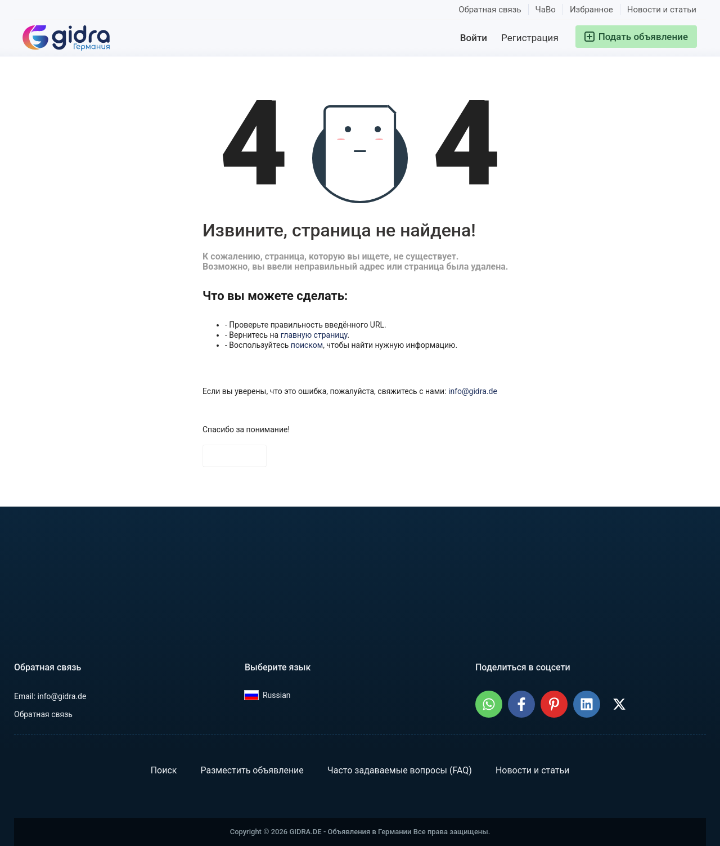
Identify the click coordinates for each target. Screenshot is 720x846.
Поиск (164, 770)
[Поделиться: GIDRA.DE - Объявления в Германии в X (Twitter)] (619, 704)
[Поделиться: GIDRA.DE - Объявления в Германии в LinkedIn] (586, 704)
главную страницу (314, 334)
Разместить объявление (251, 770)
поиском (307, 345)
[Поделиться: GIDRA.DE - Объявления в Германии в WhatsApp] (488, 704)
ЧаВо (546, 10)
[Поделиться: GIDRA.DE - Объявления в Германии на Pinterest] (554, 704)
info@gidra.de (472, 391)
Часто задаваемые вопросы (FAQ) (399, 770)
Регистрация (530, 37)
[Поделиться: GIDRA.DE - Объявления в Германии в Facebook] (521, 704)
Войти (473, 37)
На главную (234, 455)
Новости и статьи (661, 10)
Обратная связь (489, 10)
